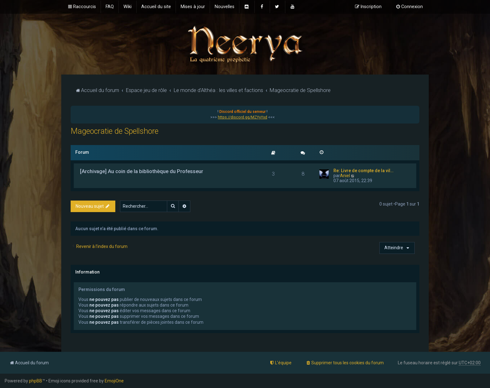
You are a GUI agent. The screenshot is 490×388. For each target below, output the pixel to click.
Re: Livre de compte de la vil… (363, 170)
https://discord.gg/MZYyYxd (242, 117)
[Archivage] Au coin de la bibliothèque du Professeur (141, 171)
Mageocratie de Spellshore (114, 131)
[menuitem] (110, 6)
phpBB (35, 380)
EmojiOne (114, 380)
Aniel (345, 175)
